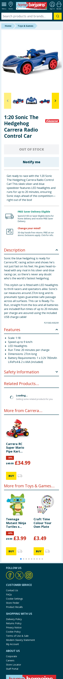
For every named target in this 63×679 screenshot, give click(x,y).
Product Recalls (14, 580)
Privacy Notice (14, 600)
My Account (12, 617)
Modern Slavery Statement (20, 613)
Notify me (31, 162)
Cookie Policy (13, 604)
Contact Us (12, 563)
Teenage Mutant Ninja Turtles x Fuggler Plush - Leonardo (17, 496)
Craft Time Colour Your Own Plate (42, 496)
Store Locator (13, 637)
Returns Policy (13, 596)
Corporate (11, 629)
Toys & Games (25, 25)
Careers (10, 633)
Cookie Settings (14, 571)
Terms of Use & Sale (17, 608)
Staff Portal (12, 641)
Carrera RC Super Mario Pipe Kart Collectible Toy (17, 420)
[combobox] (31, 16)
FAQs (9, 567)
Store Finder (12, 575)
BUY (11, 449)
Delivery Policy (14, 592)
